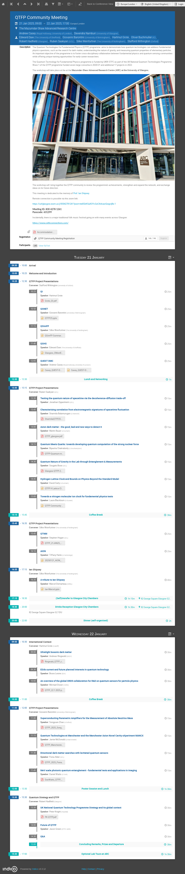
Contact (91, 869)
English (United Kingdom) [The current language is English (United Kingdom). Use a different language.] (157, 4)
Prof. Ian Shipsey (81, 193)
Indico (35, 869)
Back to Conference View (100, 4)
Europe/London (128, 4)
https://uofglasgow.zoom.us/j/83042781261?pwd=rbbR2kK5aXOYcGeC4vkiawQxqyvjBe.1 (74, 203)
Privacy (100, 869)
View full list (44, 245)
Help (84, 869)
